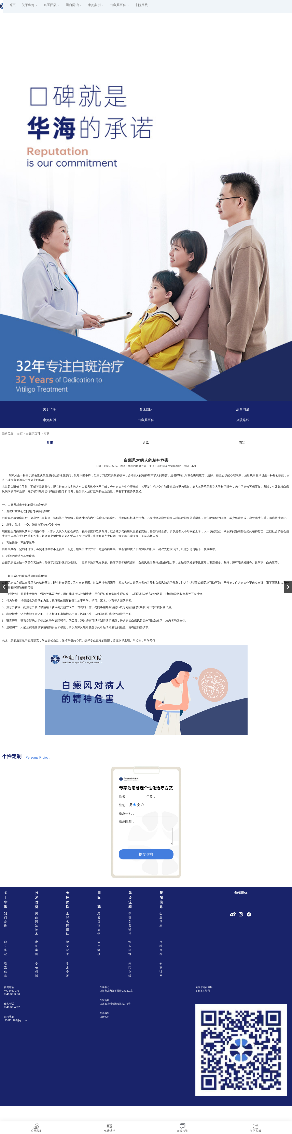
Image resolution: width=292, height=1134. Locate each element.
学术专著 (67, 969)
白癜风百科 (119, 5)
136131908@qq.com (16, 1020)
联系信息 (5, 969)
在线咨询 (182, 1126)
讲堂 (146, 442)
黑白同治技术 (36, 923)
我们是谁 (5, 919)
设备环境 (129, 948)
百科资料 (160, 948)
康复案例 (95, 5)
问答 (242, 442)
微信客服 (255, 1126)
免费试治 (109, 1126)
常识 (46, 433)
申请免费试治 (129, 923)
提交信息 (146, 854)
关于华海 (30, 5)
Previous (4, 587)
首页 (12, 5)
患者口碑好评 (98, 923)
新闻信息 (161, 900)
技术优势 (36, 900)
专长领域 (36, 969)
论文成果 (67, 948)
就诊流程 (130, 900)
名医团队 (51, 5)
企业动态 (160, 919)
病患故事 (98, 948)
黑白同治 (74, 5)
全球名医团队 (67, 923)
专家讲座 (160, 969)
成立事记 (5, 948)
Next (288, 587)
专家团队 (67, 900)
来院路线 (141, 5)
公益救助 (36, 1126)
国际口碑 (99, 900)
